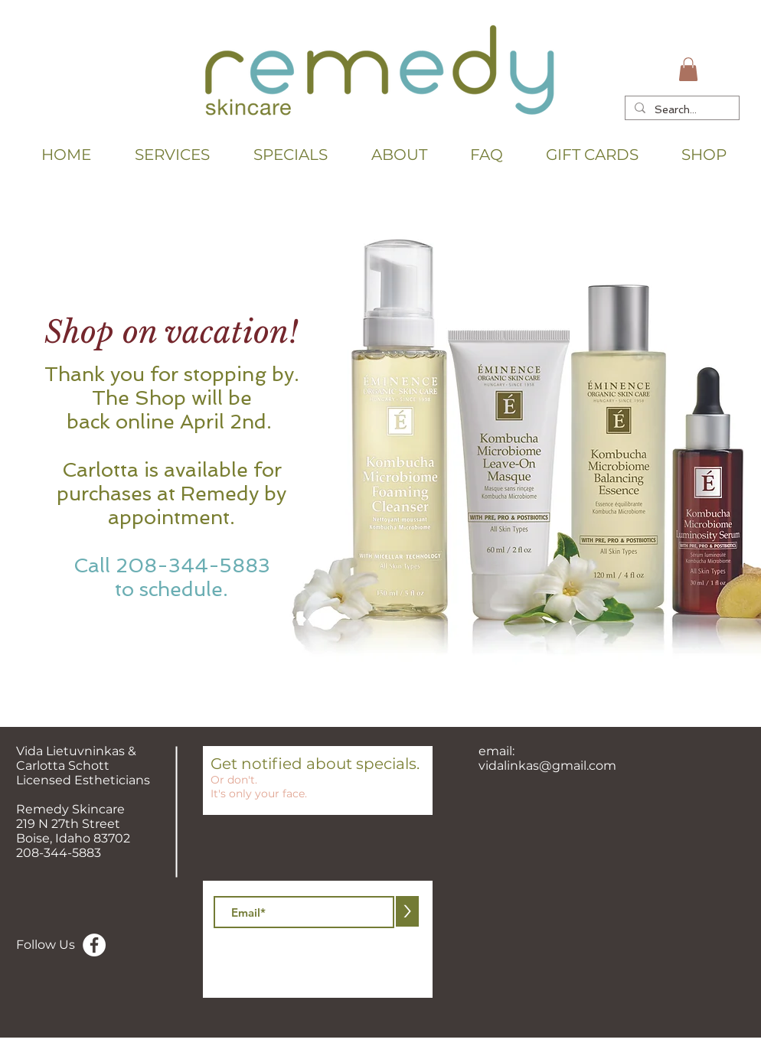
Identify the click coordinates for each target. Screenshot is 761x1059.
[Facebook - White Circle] (94, 945)
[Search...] (681, 109)
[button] (688, 69)
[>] (407, 911)
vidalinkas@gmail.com (547, 765)
